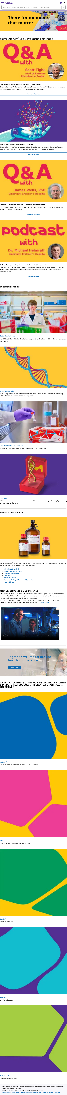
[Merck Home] (9, 3)
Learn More (14, 668)
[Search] (63, 7)
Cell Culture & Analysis (11, 569)
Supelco (3, 919)
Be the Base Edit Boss (7, 336)
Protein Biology (9, 582)
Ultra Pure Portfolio (7, 391)
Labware (7, 576)
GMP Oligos (4, 498)
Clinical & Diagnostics (11, 573)
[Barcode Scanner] (61, 3)
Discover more (44, 602)
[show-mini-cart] (64, 3)
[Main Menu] (2, 3)
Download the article (33, 94)
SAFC (2, 840)
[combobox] (33, 7)
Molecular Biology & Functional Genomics (18, 580)
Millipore (3, 762)
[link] (6, 1092)
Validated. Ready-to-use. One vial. (11, 446)
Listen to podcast (33, 154)
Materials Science (10, 578)
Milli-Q (3, 997)
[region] (33, 625)
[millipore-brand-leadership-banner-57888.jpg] (33, 662)
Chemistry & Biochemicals (13, 571)
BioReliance (4, 1076)
